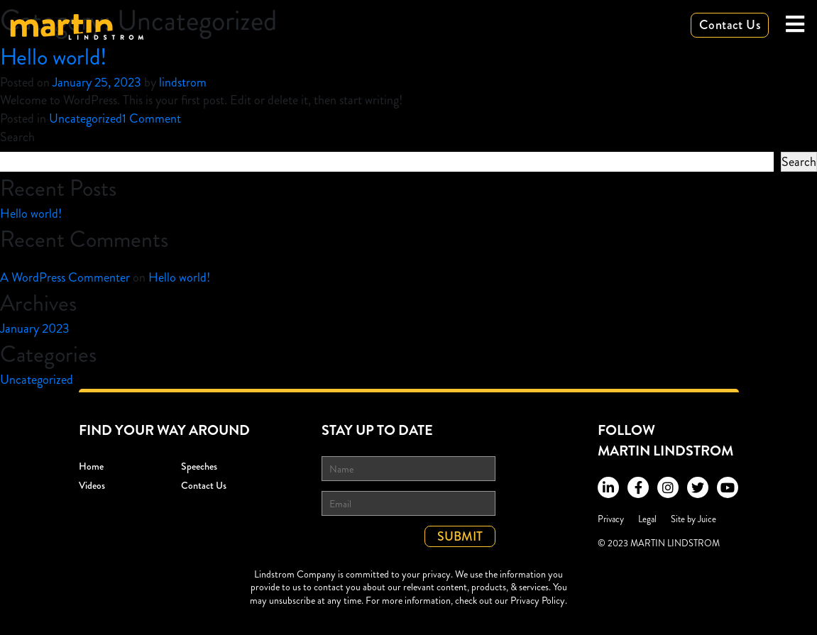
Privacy (611, 519)
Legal (647, 519)
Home (91, 466)
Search (17, 137)
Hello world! (53, 56)
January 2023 (35, 328)
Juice (707, 519)
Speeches (199, 466)
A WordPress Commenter (65, 277)
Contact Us (729, 25)
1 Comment (151, 118)
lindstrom (183, 82)
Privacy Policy (537, 600)
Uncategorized (85, 118)
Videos (92, 485)
